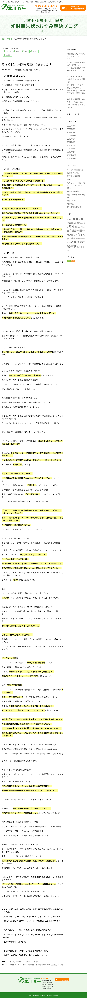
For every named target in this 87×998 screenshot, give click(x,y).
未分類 (69, 179)
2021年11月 (72, 135)
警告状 (35, 51)
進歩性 (8, 55)
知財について (34, 69)
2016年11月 (72, 158)
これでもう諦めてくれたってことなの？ (24, 961)
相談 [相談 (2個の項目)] (77, 238)
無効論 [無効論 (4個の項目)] (70, 234)
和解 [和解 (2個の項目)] (78, 223)
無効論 (8, 51)
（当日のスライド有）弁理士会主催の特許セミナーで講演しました (35, 964)
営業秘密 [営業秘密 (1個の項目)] (77, 227)
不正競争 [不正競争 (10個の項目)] (72, 219)
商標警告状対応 (73, 173)
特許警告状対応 (21, 69)
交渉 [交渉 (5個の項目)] (81, 219)
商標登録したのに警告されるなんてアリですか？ (76, 56)
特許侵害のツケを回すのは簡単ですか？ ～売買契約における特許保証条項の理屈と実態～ (76, 90)
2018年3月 (71, 139)
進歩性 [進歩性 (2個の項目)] (79, 247)
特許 (17, 51)
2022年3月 (71, 129)
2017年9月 (71, 142)
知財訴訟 (70, 204)
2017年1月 (71, 152)
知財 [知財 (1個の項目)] (80, 239)
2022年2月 (71, 132)
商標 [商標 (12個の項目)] (72, 226)
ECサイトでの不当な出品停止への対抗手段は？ (76, 79)
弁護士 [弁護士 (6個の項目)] (73, 230)
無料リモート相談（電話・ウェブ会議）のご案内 (76, 185)
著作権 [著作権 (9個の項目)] (75, 242)
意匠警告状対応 (73, 176)
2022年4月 (71, 126)
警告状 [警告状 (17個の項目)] (72, 246)
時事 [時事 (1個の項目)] (83, 231)
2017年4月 (71, 145)
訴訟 (25, 51)
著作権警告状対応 (74, 207)
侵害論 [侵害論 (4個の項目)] (70, 222)
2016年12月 (72, 155)
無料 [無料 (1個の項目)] (75, 235)
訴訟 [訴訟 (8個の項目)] (82, 242)
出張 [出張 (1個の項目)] (75, 223)
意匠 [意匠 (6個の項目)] (79, 230)
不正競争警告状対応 (75, 169)
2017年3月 (71, 148)
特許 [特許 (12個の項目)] (79, 234)
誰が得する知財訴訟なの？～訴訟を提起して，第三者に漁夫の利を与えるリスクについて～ (76, 67)
